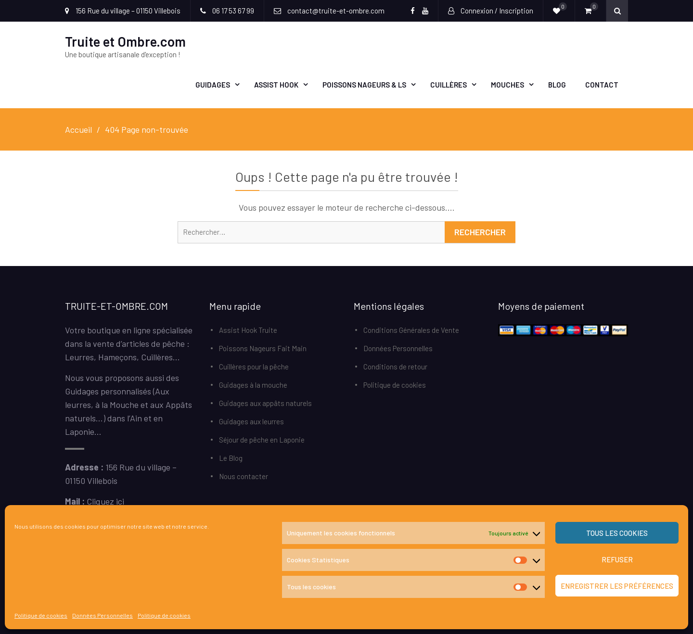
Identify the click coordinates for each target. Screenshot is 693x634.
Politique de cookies (40, 615)
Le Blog (231, 458)
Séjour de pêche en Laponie (262, 439)
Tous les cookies (617, 533)
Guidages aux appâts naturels (265, 403)
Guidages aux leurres (251, 421)
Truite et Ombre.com (125, 41)
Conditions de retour (395, 366)
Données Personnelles (102, 615)
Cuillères (448, 84)
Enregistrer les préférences (617, 586)
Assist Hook (276, 84)
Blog (557, 84)
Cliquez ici (105, 501)
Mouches (507, 84)
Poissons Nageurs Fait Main (263, 348)
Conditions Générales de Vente (411, 330)
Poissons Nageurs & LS (364, 84)
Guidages (212, 84)
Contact (601, 84)
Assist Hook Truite (248, 330)
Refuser (617, 559)
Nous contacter (243, 476)
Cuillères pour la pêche (254, 366)
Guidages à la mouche (253, 384)
